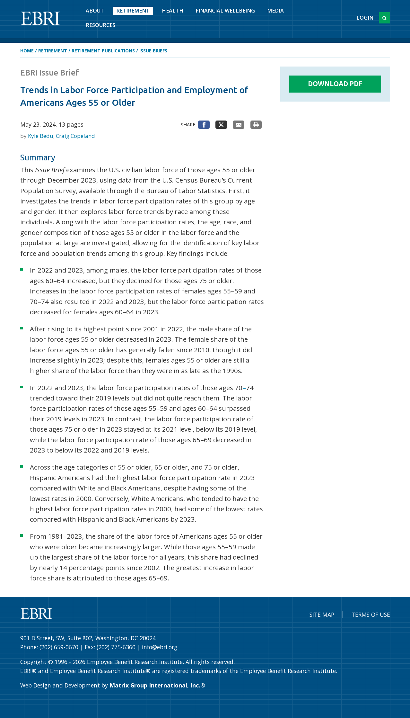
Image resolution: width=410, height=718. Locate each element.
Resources (100, 25)
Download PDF (335, 83)
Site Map (322, 614)
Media (275, 10)
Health (172, 10)
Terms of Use (371, 614)
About (95, 10)
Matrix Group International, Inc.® (157, 685)
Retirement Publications (103, 51)
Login (364, 17)
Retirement (133, 10)
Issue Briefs (153, 51)
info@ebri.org (159, 647)
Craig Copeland (75, 135)
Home (27, 51)
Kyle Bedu (41, 135)
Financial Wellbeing (225, 10)
